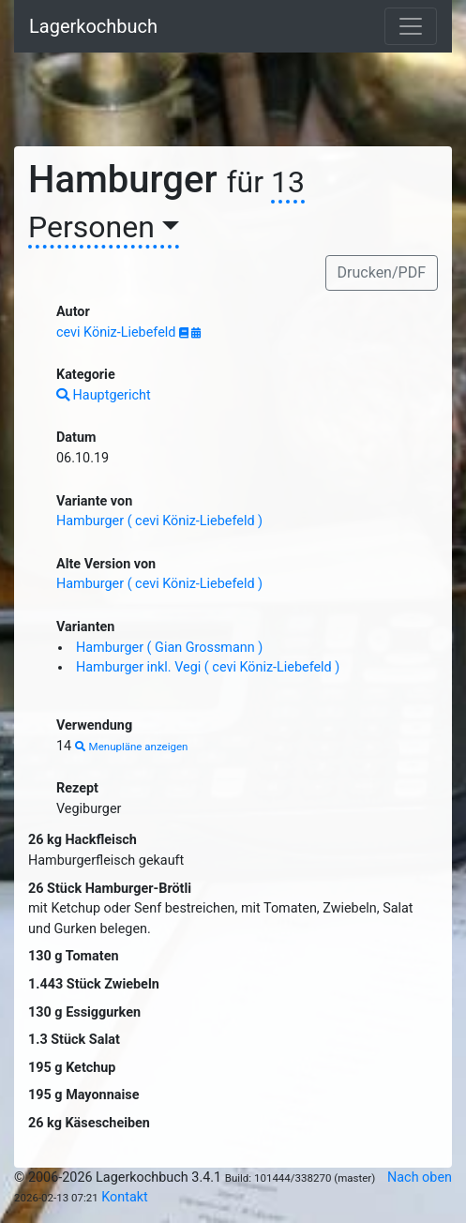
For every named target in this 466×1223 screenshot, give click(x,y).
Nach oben (419, 1177)
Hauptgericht (103, 395)
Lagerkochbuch (93, 26)
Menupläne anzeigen (131, 746)
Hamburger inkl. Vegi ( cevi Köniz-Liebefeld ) (207, 667)
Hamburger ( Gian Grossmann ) (169, 648)
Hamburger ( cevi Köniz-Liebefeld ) (159, 521)
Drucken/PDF (382, 272)
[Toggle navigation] (410, 26)
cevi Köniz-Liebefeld (117, 332)
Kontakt (124, 1197)
